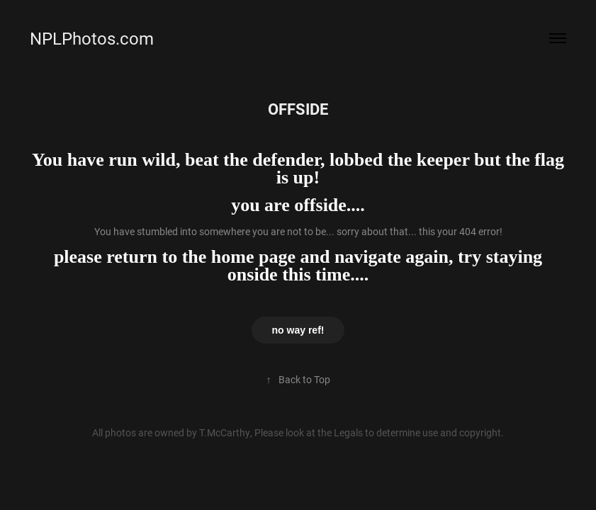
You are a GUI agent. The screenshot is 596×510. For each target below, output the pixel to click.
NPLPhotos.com (92, 38)
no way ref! (298, 330)
